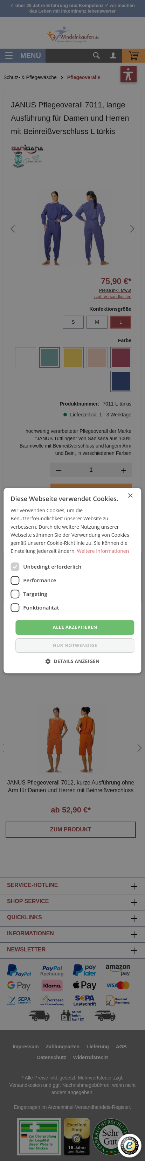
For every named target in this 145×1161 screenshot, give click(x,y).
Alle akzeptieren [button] (75, 627)
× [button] (130, 496)
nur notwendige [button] (75, 645)
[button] (73, 661)
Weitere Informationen (103, 551)
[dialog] (72, 580)
